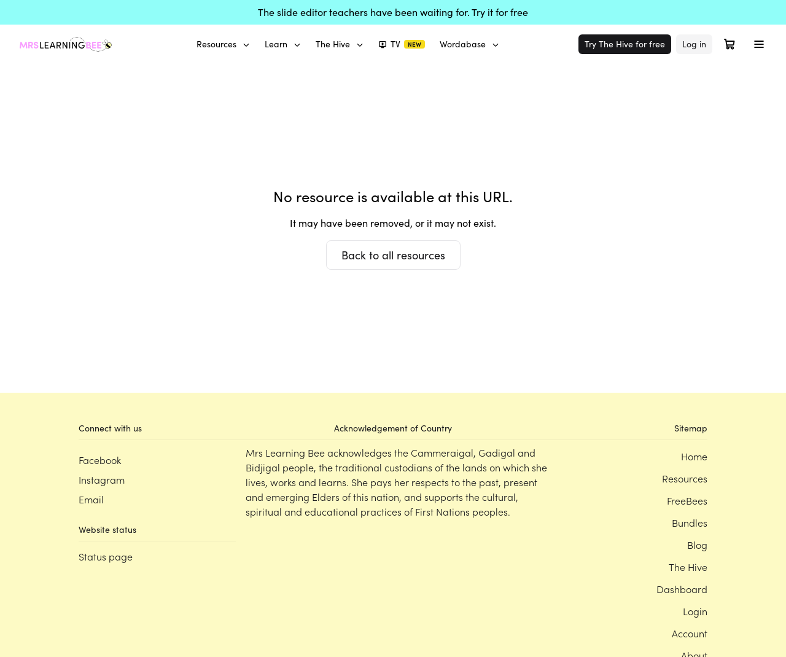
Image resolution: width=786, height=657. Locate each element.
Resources (223, 44)
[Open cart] (729, 44)
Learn (283, 44)
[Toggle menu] (759, 44)
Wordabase (469, 44)
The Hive (340, 44)
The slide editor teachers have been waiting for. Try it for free (393, 12)
